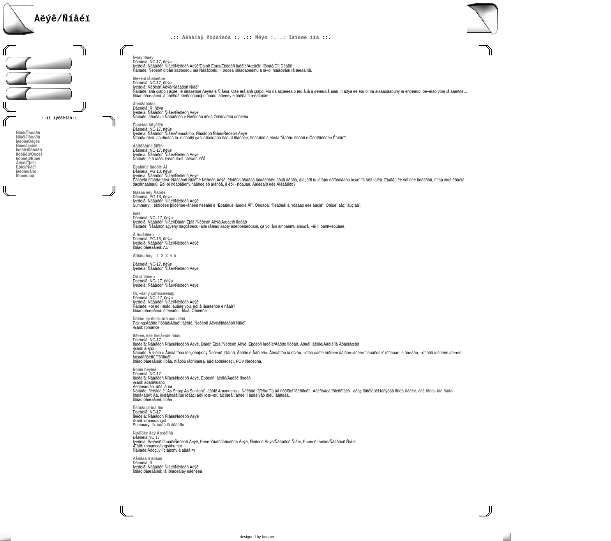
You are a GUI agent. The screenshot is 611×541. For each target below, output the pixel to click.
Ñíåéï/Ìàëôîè (26, 146)
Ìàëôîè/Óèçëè (28, 141)
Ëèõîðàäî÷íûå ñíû (148, 408)
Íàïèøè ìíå (304, 38)
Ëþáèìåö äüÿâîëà (148, 125)
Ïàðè (137, 213)
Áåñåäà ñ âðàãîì (147, 458)
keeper (268, 537)
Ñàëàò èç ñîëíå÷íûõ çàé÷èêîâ (159, 319)
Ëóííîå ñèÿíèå (145, 369)
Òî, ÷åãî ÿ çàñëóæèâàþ (154, 293)
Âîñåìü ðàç (143, 256)
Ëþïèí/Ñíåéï (26, 167)
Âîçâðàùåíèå (144, 104)
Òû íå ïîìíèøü (144, 277)
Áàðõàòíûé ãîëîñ (148, 146)
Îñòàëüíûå (25, 176)
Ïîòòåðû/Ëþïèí (28, 158)
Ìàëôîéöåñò (26, 171)
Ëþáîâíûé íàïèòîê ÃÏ (150, 167)
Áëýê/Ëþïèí (26, 163)
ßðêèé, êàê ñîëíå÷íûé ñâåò (157, 335)
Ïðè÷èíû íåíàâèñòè (149, 78)
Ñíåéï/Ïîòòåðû (28, 133)
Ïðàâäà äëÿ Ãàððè (149, 192)
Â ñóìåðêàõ (143, 234)
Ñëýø (261, 38)
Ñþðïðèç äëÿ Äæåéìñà (153, 433)
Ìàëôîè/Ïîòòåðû (29, 150)
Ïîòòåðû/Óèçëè (29, 154)
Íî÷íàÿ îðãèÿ (143, 57)
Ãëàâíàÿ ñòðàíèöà (206, 38)
